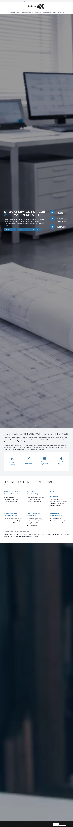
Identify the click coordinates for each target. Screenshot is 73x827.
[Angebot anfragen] (10, 229)
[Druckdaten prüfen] (34, 229)
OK (55, 824)
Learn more (62, 824)
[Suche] (63, 12)
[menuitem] (15, 12)
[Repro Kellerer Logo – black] (36, 6)
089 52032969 (10, 1)
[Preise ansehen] (22, 229)
